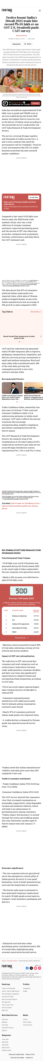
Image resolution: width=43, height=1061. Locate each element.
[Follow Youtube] (35, 968)
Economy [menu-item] (5, 1025)
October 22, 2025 (23, 499)
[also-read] (21, 506)
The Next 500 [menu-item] (6, 1002)
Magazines (6, 1035)
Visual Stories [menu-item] (27, 1025)
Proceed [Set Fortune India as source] (35, 103)
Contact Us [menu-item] (29, 1057)
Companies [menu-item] (26, 988)
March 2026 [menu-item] (5, 1047)
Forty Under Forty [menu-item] (7, 1005)
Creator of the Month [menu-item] (8, 988)
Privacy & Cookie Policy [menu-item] (16, 1054)
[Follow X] (31, 968)
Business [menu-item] (5, 1019)
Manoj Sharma (21, 35)
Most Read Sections (10, 1015)
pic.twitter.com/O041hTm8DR (29, 284)
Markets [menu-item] (4, 1022)
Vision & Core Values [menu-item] (17, 1057)
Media (25, 1015)
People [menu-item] (25, 991)
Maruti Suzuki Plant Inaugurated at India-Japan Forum (19, 337)
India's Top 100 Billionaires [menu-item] (10, 991)
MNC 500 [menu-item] (5, 1010)
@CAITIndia (34, 280)
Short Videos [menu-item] (27, 1022)
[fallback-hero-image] (12, 388)
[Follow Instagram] (39, 968)
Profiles (26, 984)
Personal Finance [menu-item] (7, 1027)
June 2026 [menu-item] (5, 1039)
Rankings (6, 984)
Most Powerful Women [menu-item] (9, 999)
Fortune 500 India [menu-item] (7, 996)
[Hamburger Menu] (39, 10)
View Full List (20, 638)
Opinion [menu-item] (4, 1030)
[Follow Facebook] (27, 968)
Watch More (35, 312)
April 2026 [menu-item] (5, 1045)
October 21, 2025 (25, 286)
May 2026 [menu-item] (5, 1042)
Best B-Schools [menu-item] (7, 1007)
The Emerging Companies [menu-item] (10, 994)
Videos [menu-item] (25, 1019)
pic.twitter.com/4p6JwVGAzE (25, 498)
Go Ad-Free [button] (34, 197)
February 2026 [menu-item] (6, 1050)
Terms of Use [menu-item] (30, 1054)
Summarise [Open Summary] (16, 44)
